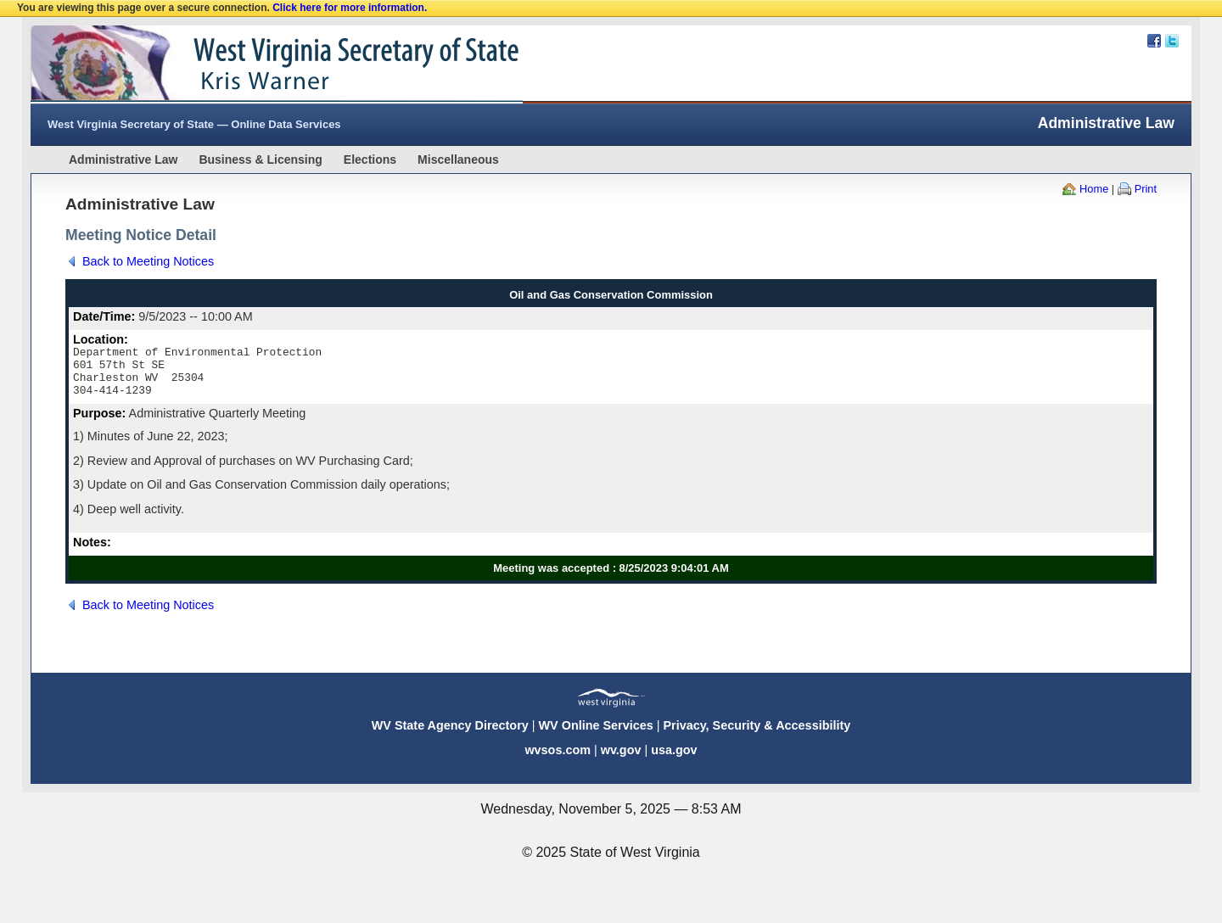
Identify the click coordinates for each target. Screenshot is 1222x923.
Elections (370, 159)
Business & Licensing (260, 159)
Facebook (1154, 41)
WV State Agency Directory (450, 735)
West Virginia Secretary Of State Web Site (249, 64)
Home (1093, 188)
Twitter (1172, 41)
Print (1146, 188)
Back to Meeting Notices (148, 261)
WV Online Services (596, 735)
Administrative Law (123, 159)
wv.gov (621, 760)
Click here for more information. (349, 8)
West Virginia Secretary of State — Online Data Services (194, 124)
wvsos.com (557, 760)
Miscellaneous (458, 159)
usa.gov (674, 760)
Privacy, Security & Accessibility (756, 735)
